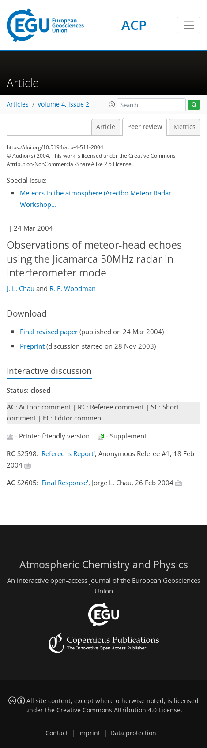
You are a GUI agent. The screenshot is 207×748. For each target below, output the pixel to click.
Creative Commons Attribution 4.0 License (118, 710)
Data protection (133, 733)
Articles (18, 104)
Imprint (89, 733)
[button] (112, 104)
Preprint (32, 346)
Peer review (144, 127)
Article (105, 127)
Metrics (184, 127)
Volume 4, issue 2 (63, 104)
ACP (134, 25)
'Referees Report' (67, 453)
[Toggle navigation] (188, 25)
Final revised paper (49, 331)
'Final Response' (64, 482)
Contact (56, 733)
